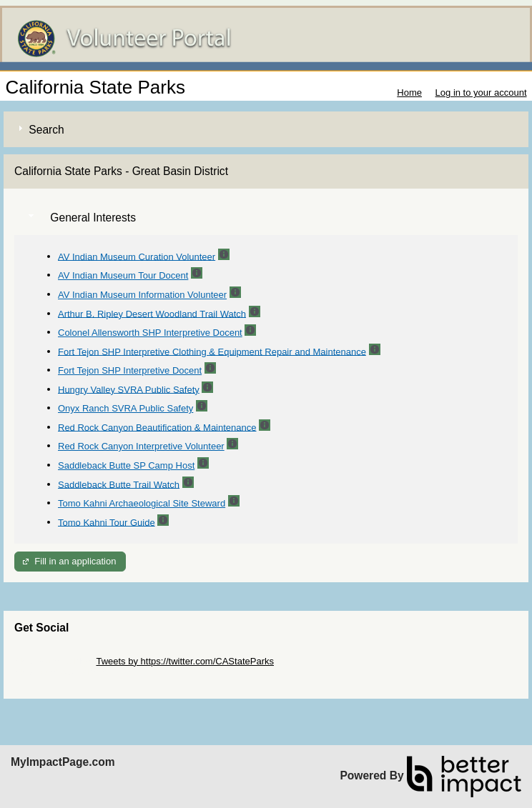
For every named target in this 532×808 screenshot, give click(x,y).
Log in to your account (481, 92)
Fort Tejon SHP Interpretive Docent (130, 370)
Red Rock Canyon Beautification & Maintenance (157, 427)
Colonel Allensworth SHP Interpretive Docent (150, 332)
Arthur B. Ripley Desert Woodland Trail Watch (152, 313)
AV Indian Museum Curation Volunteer (136, 256)
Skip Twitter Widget (54, 661)
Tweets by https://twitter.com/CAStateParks (185, 661)
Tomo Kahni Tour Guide (106, 522)
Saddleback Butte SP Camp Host (126, 465)
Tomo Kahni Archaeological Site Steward (141, 503)
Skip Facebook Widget (60, 672)
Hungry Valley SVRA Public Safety (129, 389)
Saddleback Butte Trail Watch (118, 484)
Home (409, 92)
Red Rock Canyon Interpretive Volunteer (141, 446)
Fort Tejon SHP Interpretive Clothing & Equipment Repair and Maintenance (212, 351)
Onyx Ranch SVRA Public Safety (125, 408)
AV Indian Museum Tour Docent (123, 275)
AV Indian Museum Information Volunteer (142, 294)
